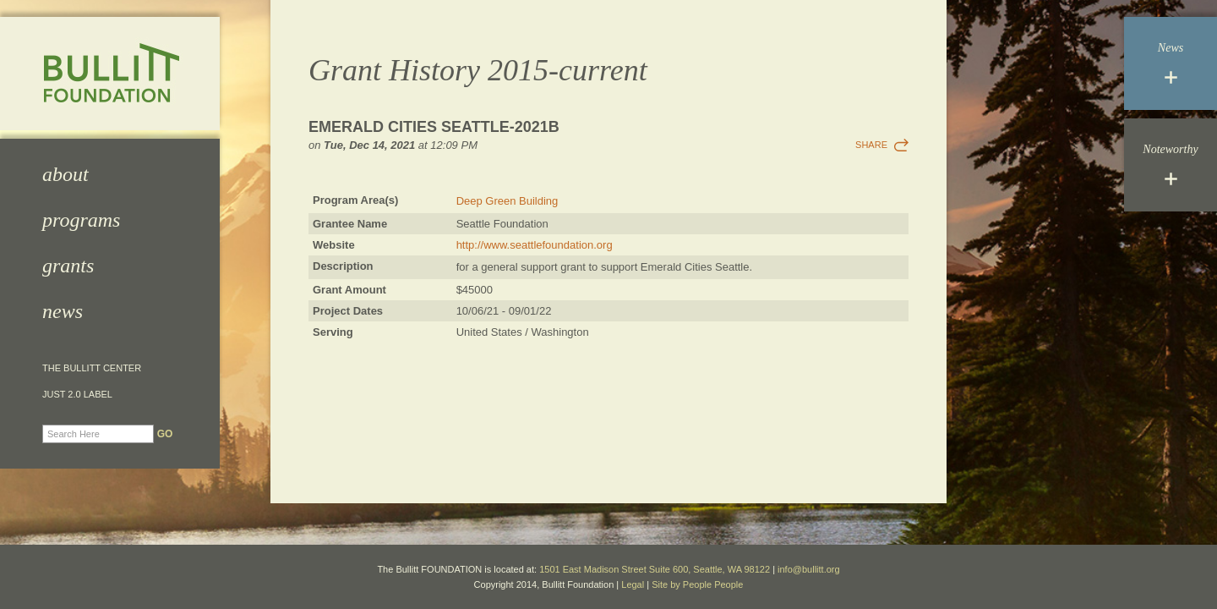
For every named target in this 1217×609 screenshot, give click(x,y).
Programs (81, 220)
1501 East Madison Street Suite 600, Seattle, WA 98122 (654, 569)
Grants (68, 265)
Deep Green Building (507, 201)
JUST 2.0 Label (77, 394)
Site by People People (697, 584)
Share (871, 145)
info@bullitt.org (809, 569)
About (65, 174)
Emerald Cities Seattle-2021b (433, 126)
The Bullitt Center (91, 368)
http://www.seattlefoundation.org (534, 245)
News (62, 311)
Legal (632, 584)
